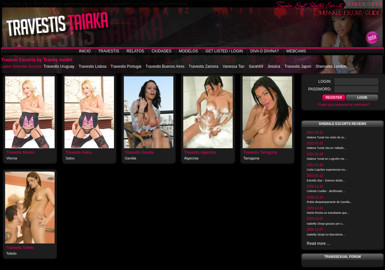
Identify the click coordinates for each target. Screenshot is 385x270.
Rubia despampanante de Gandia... (329, 202)
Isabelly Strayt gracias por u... (326, 223)
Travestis (108, 51)
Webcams (296, 51)
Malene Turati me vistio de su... (327, 137)
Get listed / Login (224, 51)
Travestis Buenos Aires (165, 66)
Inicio (85, 51)
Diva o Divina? (264, 51)
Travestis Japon (297, 66)
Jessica (274, 66)
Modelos (188, 51)
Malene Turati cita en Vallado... (326, 148)
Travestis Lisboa (92, 66)
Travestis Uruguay (58, 66)
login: (324, 81)
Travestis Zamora (203, 66)
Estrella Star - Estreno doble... (326, 180)
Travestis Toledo (20, 247)
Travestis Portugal (125, 66)
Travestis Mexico (20, 152)
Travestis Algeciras (200, 152)
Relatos (135, 51)
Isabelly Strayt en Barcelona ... (326, 234)
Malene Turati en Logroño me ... (327, 158)
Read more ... (318, 243)
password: (319, 89)
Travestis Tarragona (260, 152)
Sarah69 (256, 66)
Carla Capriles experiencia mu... (327, 169)
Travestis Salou (78, 152)
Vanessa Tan (233, 66)
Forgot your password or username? (343, 104)
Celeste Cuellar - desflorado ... (326, 191)
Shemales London (330, 66)
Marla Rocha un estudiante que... (328, 212)
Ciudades (161, 51)
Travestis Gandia (139, 152)
